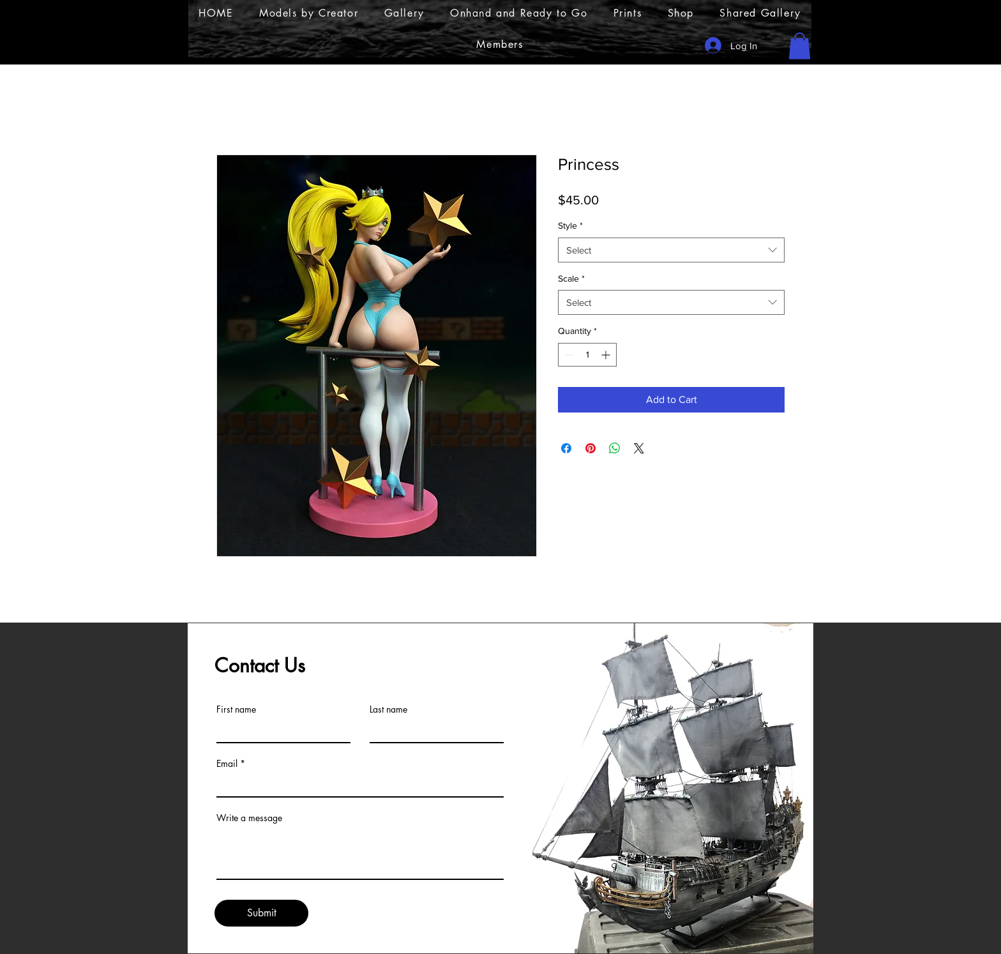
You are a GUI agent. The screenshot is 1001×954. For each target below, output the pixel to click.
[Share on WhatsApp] (614, 448)
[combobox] (671, 250)
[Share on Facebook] (566, 448)
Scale (571, 278)
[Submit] (261, 913)
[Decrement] (568, 355)
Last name (388, 709)
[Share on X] (639, 448)
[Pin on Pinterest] (590, 448)
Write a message (249, 818)
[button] (799, 46)
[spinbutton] (587, 355)
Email (226, 763)
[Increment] (607, 355)
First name (236, 709)
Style (570, 225)
